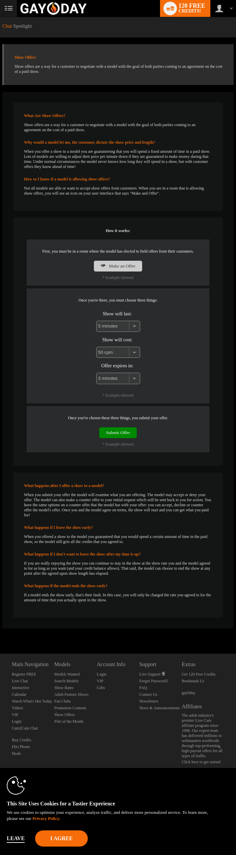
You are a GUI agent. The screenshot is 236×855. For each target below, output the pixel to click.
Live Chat (20, 681)
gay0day (188, 692)
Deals (16, 753)
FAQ (143, 687)
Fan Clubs (62, 701)
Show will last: (117, 313)
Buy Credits (21, 740)
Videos (17, 708)
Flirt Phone (21, 746)
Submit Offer (118, 432)
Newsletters (148, 701)
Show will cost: (117, 339)
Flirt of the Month (68, 721)
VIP (15, 714)
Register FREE (24, 674)
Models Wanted (67, 674)
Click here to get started (201, 762)
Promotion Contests (70, 708)
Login (17, 721)
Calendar (19, 694)
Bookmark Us (193, 681)
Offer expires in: (117, 365)
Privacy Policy (45, 818)
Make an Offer (118, 265)
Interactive (20, 687)
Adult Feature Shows (71, 694)
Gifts (101, 687)
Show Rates (64, 687)
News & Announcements (159, 708)
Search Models (66, 681)
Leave (16, 838)
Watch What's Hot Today (32, 701)
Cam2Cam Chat (25, 728)
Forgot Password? (153, 681)
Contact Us (148, 694)
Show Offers (64, 714)
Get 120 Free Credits (198, 674)
